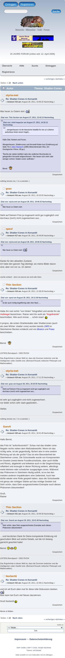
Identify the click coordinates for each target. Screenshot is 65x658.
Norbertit (11, 576)
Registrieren (27, 4)
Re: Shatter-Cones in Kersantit (21, 99)
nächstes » (60, 79)
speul (9, 228)
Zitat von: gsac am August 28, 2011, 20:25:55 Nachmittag (24, 384)
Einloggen (10, 4)
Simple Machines (44, 648)
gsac (9, 188)
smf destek (37, 650)
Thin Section (13, 284)
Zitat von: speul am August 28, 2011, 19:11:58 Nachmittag (24, 298)
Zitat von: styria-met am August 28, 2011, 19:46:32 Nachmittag (26, 202)
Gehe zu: (60, 625)
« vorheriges (49, 79)
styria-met (12, 95)
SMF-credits (21, 648)
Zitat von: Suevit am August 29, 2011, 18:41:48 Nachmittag (25, 520)
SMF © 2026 (32, 648)
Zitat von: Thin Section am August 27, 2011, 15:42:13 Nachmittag (27, 117)
